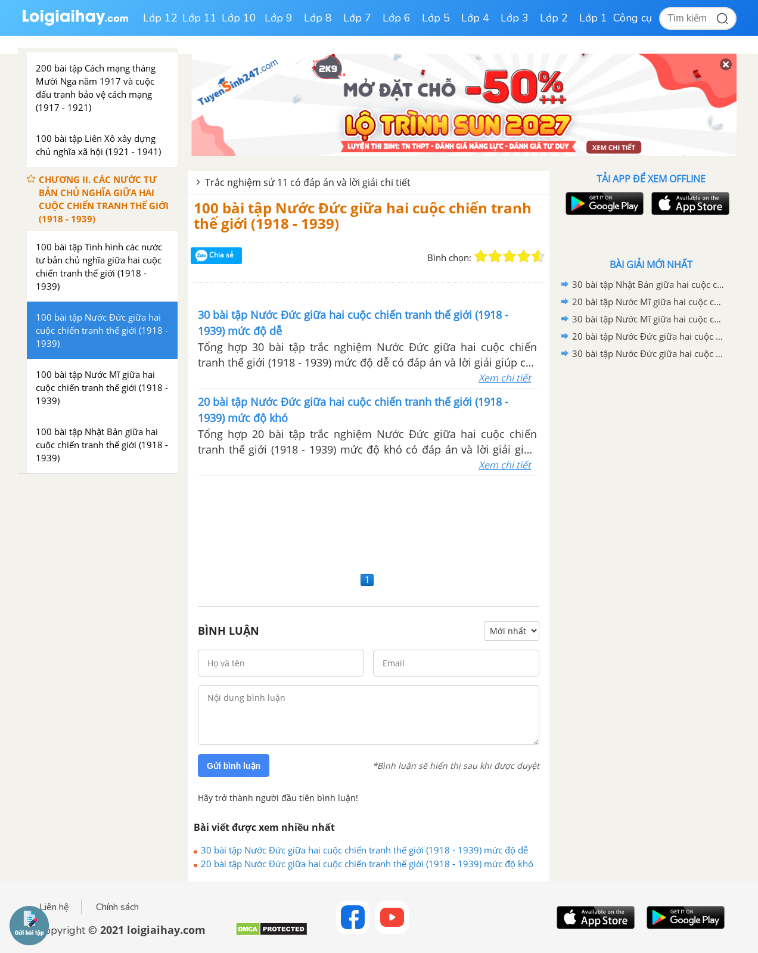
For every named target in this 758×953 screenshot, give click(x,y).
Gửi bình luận (233, 766)
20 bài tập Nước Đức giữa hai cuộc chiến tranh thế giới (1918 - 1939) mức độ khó (367, 864)
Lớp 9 (279, 18)
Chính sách (117, 907)
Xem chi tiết (505, 377)
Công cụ (632, 18)
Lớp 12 (160, 18)
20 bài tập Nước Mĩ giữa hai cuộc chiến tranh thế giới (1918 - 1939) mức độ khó (649, 302)
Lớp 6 (397, 18)
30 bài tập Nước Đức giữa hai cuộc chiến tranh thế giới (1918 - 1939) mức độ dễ (364, 850)
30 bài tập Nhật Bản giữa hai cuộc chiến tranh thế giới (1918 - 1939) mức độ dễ (649, 284)
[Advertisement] (368, 522)
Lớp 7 (357, 18)
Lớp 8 (318, 18)
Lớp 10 (239, 18)
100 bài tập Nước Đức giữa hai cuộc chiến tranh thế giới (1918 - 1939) (363, 215)
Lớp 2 (554, 18)
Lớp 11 (199, 18)
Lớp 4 (475, 18)
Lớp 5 (436, 18)
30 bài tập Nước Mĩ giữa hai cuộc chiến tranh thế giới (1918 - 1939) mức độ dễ (649, 319)
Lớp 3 (515, 18)
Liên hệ (54, 907)
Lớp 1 (593, 18)
